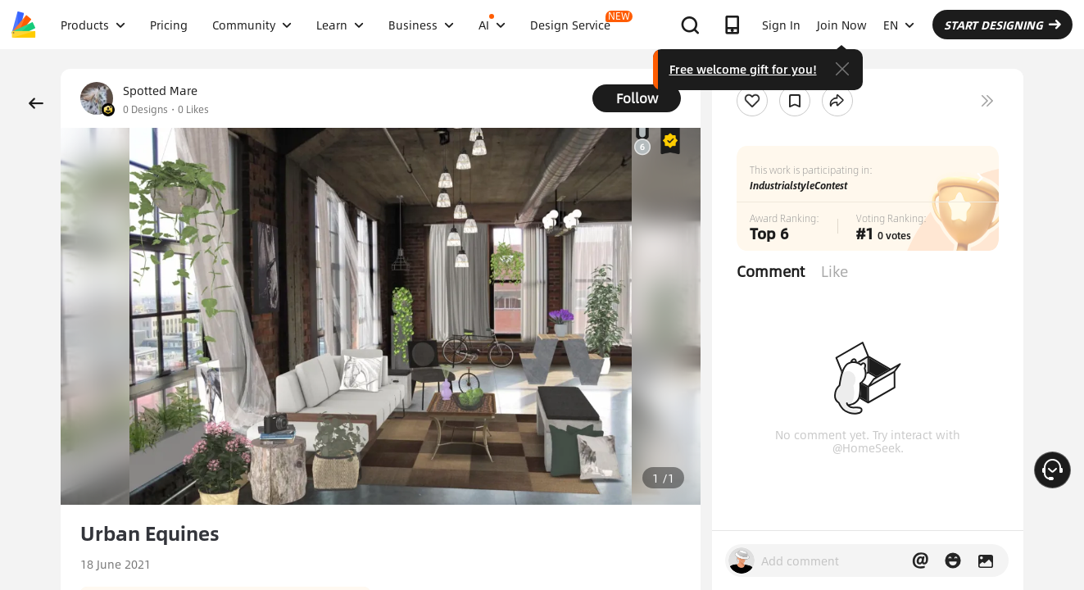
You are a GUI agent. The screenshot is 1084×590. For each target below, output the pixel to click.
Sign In (781, 25)
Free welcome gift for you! (743, 69)
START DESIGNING (1002, 25)
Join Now (842, 25)
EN (898, 25)
